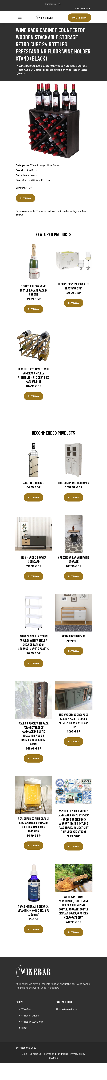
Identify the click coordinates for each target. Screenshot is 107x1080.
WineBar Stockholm (32, 1021)
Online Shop (79, 17)
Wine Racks (53, 165)
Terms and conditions (56, 1053)
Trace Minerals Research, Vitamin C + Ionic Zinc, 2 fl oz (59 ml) (33, 910)
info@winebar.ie (82, 8)
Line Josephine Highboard (73, 482)
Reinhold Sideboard (73, 636)
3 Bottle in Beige (33, 482)
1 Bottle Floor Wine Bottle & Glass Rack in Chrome (33, 290)
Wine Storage (37, 165)
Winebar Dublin (30, 1015)
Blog (24, 1028)
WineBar (26, 1009)
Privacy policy (77, 1053)
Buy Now (25, 198)
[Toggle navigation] (20, 17)
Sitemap (53, 1057)
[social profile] (59, 4)
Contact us (35, 1053)
